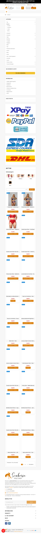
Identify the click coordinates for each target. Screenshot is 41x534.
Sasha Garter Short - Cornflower (28, 229)
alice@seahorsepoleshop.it (13, 493)
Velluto (31, 178)
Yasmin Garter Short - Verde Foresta (28, 251)
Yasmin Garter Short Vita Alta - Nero (13, 430)
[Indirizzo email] (16, 503)
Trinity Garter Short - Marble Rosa (28, 207)
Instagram (9, 524)
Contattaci (12, 4)
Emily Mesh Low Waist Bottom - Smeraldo (13, 296)
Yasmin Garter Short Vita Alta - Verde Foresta (13, 251)
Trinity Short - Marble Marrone (28, 386)
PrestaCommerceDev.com (18, 532)
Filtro (32, 189)
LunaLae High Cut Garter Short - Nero (13, 363)
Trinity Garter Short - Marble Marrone (13, 274)
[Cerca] (20, 8)
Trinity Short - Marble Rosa (12, 207)
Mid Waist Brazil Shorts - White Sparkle (28, 430)
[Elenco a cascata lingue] (30, 5)
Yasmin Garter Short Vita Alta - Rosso (13, 386)
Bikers (10, 185)
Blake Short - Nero (13, 341)
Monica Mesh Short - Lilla (13, 453)
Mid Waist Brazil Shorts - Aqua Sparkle (13, 408)
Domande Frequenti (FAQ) (20, 4)
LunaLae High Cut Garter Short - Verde (28, 341)
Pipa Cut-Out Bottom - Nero (28, 296)
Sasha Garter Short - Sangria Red (13, 229)
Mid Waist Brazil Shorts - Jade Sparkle (28, 408)
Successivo (31, 465)
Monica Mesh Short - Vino (28, 453)
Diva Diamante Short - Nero (28, 363)
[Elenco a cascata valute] (34, 5)
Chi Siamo (7, 4)
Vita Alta (10, 178)
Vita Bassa (20, 178)
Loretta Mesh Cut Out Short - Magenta (28, 274)
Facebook (6, 524)
